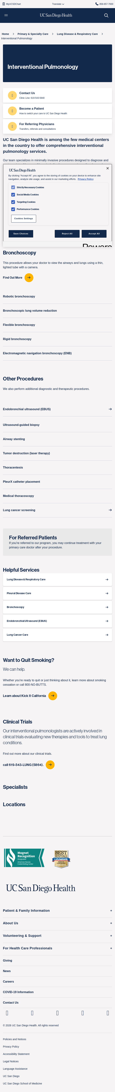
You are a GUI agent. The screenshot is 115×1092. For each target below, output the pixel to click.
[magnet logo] (24, 859)
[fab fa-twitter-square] (108, 1013)
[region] (57, 205)
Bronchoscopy (15, 607)
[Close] (108, 168)
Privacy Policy (11, 1046)
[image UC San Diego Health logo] (56, 15)
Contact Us (10, 1002)
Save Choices (20, 233)
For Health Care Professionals (27, 948)
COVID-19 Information (18, 992)
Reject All (67, 233)
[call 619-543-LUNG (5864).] (57, 764)
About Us (10, 923)
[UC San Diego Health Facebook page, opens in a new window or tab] (57, 1013)
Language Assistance (15, 1068)
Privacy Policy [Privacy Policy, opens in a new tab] (85, 179)
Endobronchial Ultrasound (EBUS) (27, 621)
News (7, 971)
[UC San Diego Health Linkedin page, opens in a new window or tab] (7, 1013)
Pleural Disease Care (19, 593)
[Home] (5, 33)
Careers (8, 981)
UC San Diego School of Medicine (22, 1083)
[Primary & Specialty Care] (33, 33)
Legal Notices (11, 1061)
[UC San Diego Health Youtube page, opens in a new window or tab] (83, 1013)
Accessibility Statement (16, 1054)
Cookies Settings (23, 218)
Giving (7, 960)
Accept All (94, 233)
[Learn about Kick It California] (57, 695)
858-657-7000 (104, 4)
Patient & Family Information (26, 910)
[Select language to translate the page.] (57, 4)
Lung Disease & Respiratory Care (26, 579)
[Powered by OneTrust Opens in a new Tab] (96, 244)
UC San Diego (11, 1076)
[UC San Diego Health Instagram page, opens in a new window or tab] (32, 1013)
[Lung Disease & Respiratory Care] (77, 33)
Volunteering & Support (22, 936)
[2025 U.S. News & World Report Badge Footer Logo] (61, 859)
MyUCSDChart (11, 4)
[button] (6, 15)
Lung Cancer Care (17, 634)
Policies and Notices (14, 1039)
